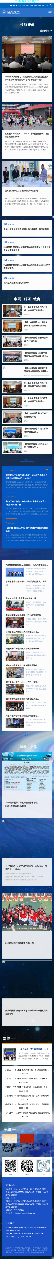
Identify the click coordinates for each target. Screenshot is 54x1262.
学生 (19, 5)
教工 (27, 5)
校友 (23, 5)
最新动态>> (46, 30)
